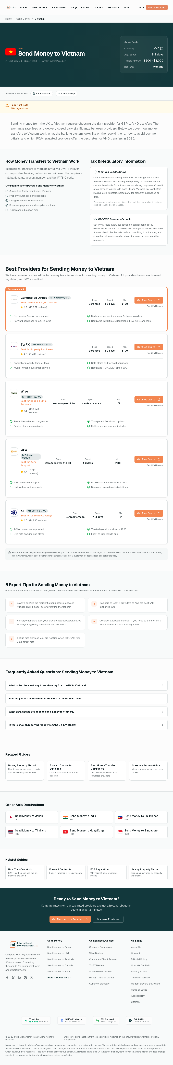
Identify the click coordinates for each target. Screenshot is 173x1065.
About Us (136, 947)
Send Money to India (58, 971)
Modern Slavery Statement (145, 983)
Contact (141, 7)
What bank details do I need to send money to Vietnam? (86, 711)
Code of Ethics (139, 989)
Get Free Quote (148, 300)
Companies (59, 7)
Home (23, 7)
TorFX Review (96, 965)
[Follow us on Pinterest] (25, 977)
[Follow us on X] (13, 977)
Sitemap (135, 1001)
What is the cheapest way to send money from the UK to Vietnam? (86, 685)
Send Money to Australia (60, 959)
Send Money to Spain (59, 947)
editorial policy (110, 555)
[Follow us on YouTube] (31, 977)
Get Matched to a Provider (70, 919)
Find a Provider (157, 7)
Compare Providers (108, 919)
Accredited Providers (100, 971)
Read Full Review (155, 306)
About (127, 7)
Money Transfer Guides (102, 977)
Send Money (39, 7)
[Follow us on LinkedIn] (19, 977)
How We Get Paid (140, 965)
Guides (99, 7)
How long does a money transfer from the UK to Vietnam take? (86, 698)
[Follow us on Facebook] (7, 977)
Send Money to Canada (60, 965)
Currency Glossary (99, 983)
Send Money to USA (58, 953)
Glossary (113, 7)
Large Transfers (80, 7)
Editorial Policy (139, 959)
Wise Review (96, 953)
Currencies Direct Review (103, 959)
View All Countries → (59, 977)
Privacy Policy (139, 971)
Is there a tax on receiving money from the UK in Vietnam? (86, 724)
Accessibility (138, 995)
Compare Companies (100, 947)
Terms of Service (140, 977)
